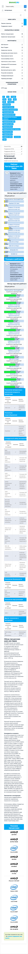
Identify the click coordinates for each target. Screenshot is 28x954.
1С (3, 97)
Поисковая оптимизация (10, 109)
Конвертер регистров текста (12, 53)
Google (13, 97)
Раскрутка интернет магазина (11, 129)
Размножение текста (12, 56)
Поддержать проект (12, 26)
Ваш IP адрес (12, 47)
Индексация (6, 104)
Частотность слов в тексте (12, 62)
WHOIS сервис (12, 67)
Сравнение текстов (12, 50)
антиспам (17, 137)
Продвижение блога (9, 114)
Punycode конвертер (12, 73)
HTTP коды (12, 88)
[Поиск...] (14, 6)
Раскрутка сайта (7, 131)
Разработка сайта (8, 124)
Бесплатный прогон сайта (12, 70)
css (8, 97)
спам (4, 139)
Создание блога (7, 134)
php (15, 99)
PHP (10, 99)
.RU (14, 2)
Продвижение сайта (9, 121)
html (4, 99)
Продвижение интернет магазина (10, 118)
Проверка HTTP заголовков (12, 64)
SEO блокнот (12, 45)
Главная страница (12, 23)
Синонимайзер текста (12, 59)
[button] (6, 10)
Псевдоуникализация (12, 76)
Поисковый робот (8, 112)
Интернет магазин (8, 107)
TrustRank (11, 102)
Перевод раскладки (12, 79)
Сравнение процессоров (12, 37)
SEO (4, 102)
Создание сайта (7, 137)
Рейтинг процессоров (12, 34)
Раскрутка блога (7, 126)
